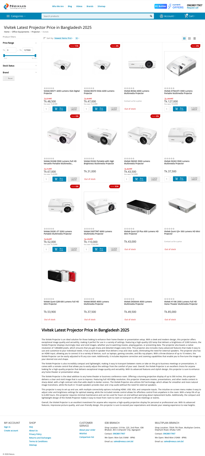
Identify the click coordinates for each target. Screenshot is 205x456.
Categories (17, 16)
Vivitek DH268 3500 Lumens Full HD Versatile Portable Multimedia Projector (60, 162)
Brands (90, 6)
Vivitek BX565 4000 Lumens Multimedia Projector (96, 303)
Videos (79, 6)
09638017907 (194, 5)
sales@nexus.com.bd (123, 441)
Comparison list (86, 437)
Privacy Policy (35, 434)
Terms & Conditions (38, 441)
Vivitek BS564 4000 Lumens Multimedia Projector (136, 92)
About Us (33, 430)
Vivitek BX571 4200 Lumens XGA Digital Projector (62, 92)
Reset (8, 78)
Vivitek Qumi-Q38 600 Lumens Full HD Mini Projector (61, 303)
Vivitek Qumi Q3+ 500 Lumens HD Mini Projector (182, 232)
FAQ (31, 427)
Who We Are (58, 6)
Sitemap (101, 6)
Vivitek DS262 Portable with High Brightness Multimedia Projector (99, 162)
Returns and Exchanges (40, 437)
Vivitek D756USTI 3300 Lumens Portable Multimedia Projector (178, 92)
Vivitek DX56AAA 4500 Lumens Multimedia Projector (138, 303)
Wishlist (83, 433)
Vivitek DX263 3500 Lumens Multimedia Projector (176, 162)
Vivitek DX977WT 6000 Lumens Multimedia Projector (98, 232)
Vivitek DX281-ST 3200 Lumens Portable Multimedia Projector (58, 232)
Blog (70, 6)
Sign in (7, 427)
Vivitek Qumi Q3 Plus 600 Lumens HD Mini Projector (141, 232)
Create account (11, 430)
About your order (87, 430)
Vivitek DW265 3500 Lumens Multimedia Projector (137, 162)
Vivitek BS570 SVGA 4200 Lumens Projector (99, 92)
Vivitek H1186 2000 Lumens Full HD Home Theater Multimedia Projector (181, 303)
